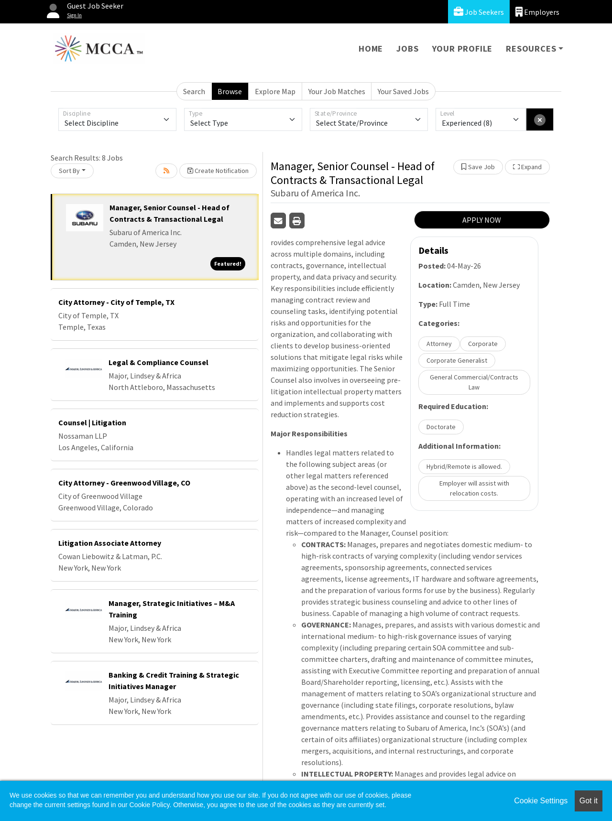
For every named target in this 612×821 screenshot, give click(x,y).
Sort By (69, 170)
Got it (588, 801)
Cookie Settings (541, 801)
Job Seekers (479, 12)
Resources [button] (531, 48)
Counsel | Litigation (92, 422)
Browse (230, 91)
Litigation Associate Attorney (109, 543)
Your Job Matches (336, 91)
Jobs (407, 48)
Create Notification (218, 170)
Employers (537, 12)
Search (194, 91)
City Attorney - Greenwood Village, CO (124, 482)
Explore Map (275, 91)
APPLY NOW (481, 220)
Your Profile (462, 48)
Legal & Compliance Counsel (158, 362)
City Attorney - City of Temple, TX (116, 302)
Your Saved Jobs (403, 91)
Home (371, 48)
